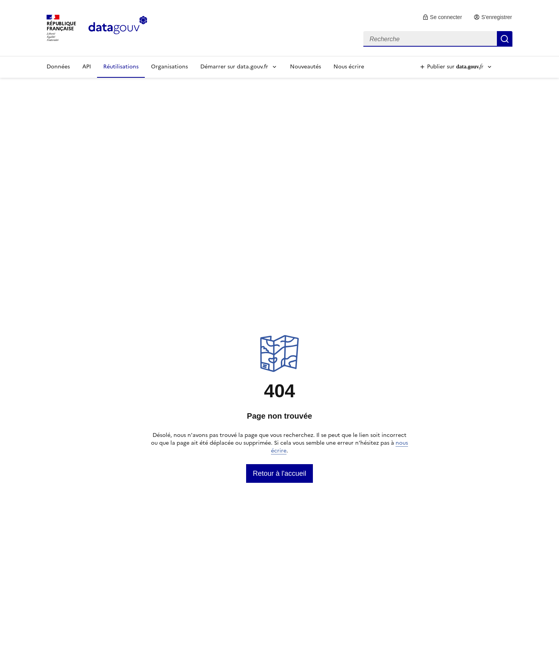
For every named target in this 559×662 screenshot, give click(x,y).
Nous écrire (348, 67)
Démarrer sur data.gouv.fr (234, 67)
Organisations (169, 67)
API (86, 67)
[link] (442, 17)
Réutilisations (121, 67)
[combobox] (437, 39)
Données (58, 67)
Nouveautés (305, 67)
